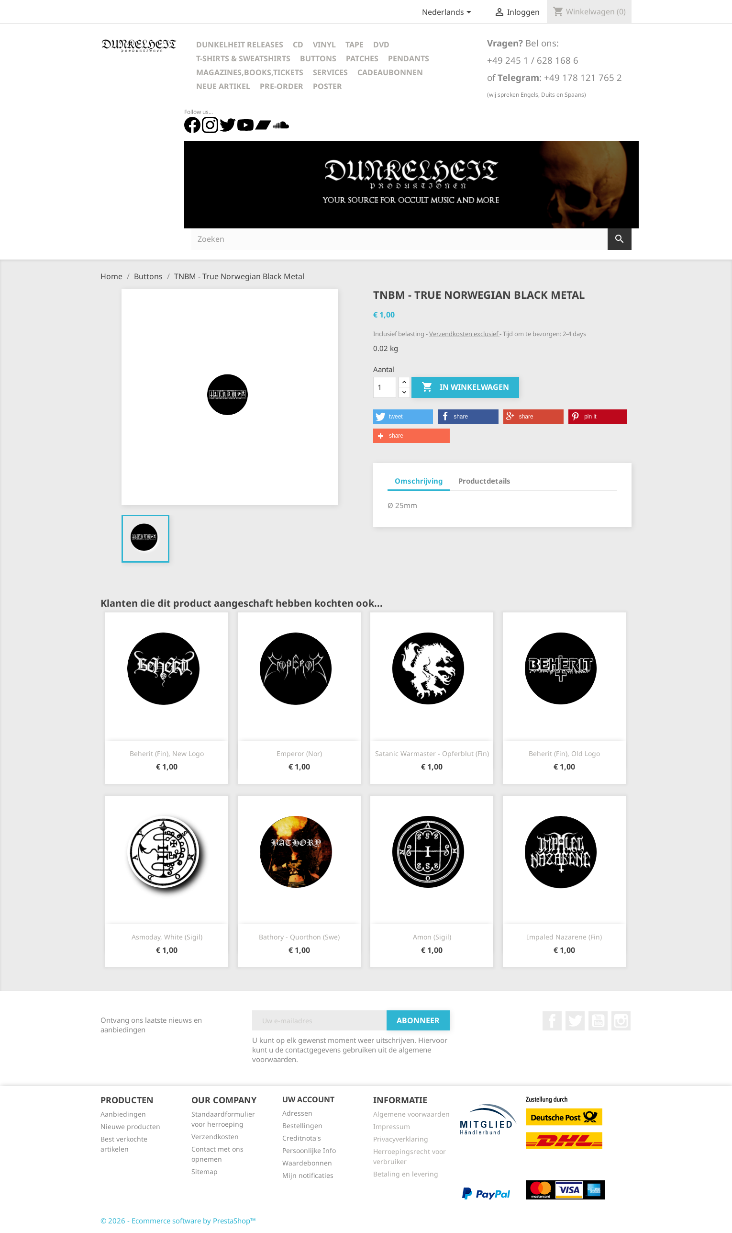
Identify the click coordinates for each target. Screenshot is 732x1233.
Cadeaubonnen (390, 72)
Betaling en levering (405, 1173)
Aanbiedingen (123, 1114)
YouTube (598, 1020)
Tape (354, 44)
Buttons (318, 58)
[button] (403, 416)
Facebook (552, 1020)
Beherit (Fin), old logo (564, 753)
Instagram (621, 1020)
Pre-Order (281, 86)
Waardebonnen (307, 1162)
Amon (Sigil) (432, 936)
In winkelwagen (465, 387)
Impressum (391, 1126)
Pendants (408, 58)
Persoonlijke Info (309, 1150)
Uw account (308, 1099)
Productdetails (484, 481)
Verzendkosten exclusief (464, 333)
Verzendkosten (215, 1136)
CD (298, 44)
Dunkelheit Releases (239, 44)
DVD (381, 44)
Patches (362, 58)
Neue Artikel (223, 86)
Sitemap (204, 1171)
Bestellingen (302, 1125)
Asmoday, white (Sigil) (167, 936)
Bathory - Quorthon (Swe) (299, 936)
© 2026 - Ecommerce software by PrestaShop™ (178, 1220)
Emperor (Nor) (299, 753)
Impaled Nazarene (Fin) (564, 936)
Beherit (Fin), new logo (167, 753)
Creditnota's (301, 1138)
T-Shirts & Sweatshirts (243, 58)
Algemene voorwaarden (411, 1114)
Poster (327, 86)
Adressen (297, 1113)
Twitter (575, 1020)
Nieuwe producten (130, 1126)
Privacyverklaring (400, 1138)
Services (330, 72)
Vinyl (324, 44)
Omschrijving (419, 481)
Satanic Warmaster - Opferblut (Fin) (432, 753)
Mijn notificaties (307, 1175)
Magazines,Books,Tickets (249, 72)
